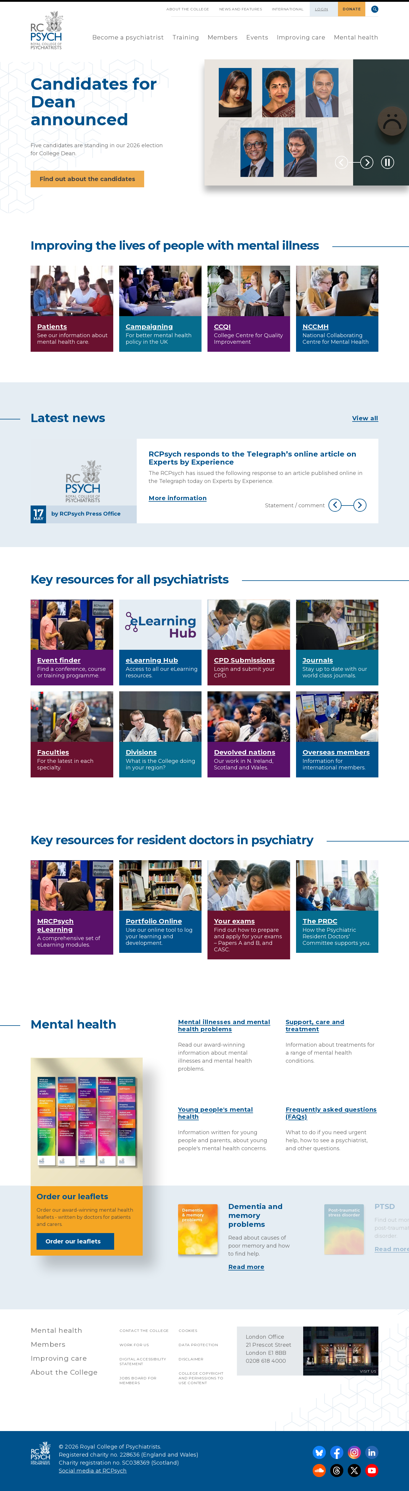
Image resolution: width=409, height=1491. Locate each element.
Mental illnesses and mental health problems (224, 1025)
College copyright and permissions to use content (201, 1378)
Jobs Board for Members (138, 1380)
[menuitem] (128, 38)
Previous (341, 162)
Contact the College (144, 1330)
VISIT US (368, 1371)
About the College (187, 9)
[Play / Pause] (387, 162)
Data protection (198, 1345)
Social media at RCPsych (93, 1471)
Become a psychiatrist (128, 37)
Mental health (356, 37)
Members (222, 37)
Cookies (188, 1330)
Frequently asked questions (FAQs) (331, 1113)
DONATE (352, 9)
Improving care (301, 37)
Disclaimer (191, 1359)
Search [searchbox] (374, 9)
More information (178, 498)
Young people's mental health (215, 1113)
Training (185, 37)
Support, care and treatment (315, 1025)
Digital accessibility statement (142, 1361)
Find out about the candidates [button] (87, 179)
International (288, 9)
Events (257, 37)
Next (366, 162)
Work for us (134, 1345)
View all (365, 418)
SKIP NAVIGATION (156, 6)
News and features (240, 9)
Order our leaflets (77, 1241)
